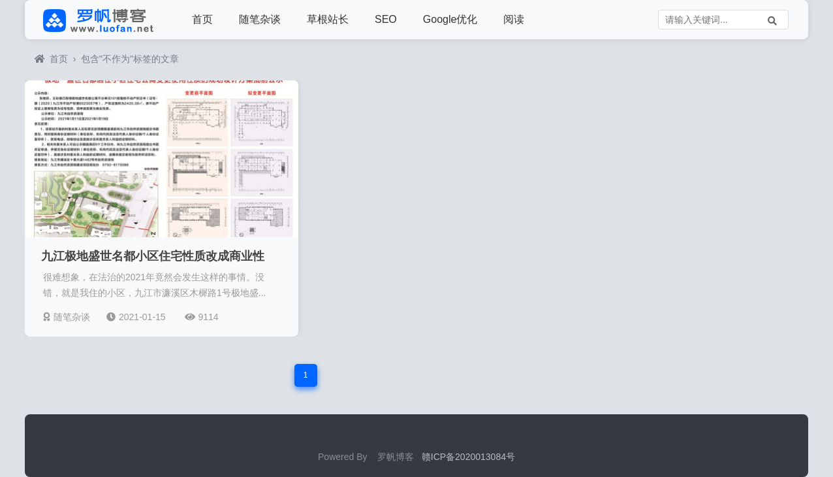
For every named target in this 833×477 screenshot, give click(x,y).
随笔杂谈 (260, 19)
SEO (386, 19)
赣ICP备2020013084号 (468, 457)
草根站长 (328, 19)
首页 (202, 19)
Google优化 (450, 19)
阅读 (513, 19)
